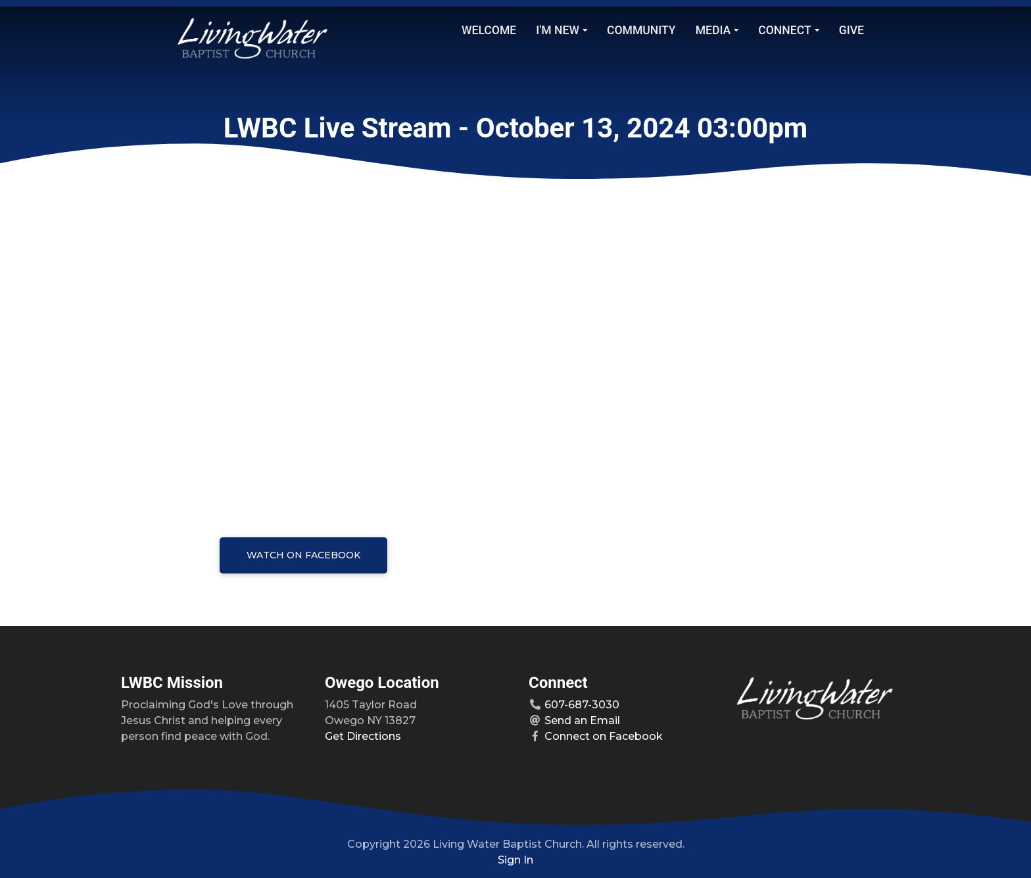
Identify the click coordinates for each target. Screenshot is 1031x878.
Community (641, 30)
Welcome (489, 30)
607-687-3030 (581, 704)
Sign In (515, 860)
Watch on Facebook (303, 555)
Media (717, 30)
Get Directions (363, 736)
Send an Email (582, 720)
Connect (788, 30)
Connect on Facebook (603, 736)
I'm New (561, 30)
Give (851, 30)
